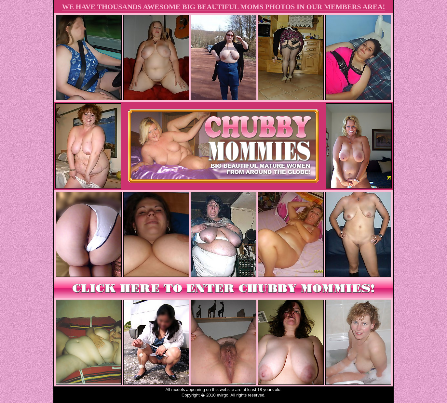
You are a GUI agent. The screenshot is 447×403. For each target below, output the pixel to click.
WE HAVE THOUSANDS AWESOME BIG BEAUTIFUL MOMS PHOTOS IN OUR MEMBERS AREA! (223, 7)
